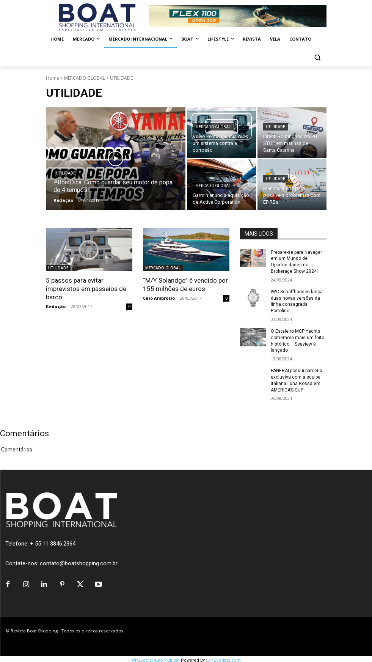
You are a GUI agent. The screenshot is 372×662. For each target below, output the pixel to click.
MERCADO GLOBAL (84, 78)
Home (52, 78)
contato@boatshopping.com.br (79, 563)
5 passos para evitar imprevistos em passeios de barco (86, 289)
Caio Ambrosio (159, 298)
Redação (56, 306)
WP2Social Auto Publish (155, 658)
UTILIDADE (65, 173)
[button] (317, 57)
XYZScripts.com (224, 658)
